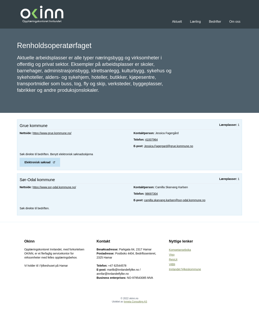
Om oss (234, 21)
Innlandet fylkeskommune (185, 269)
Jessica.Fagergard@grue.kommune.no (168, 146)
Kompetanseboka (180, 249)
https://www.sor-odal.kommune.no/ (54, 187)
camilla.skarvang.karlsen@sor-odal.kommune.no (174, 200)
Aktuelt (177, 21)
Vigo (172, 254)
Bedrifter (215, 21)
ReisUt (173, 259)
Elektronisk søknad (39, 162)
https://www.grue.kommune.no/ (52, 133)
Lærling (195, 21)
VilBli (172, 264)
